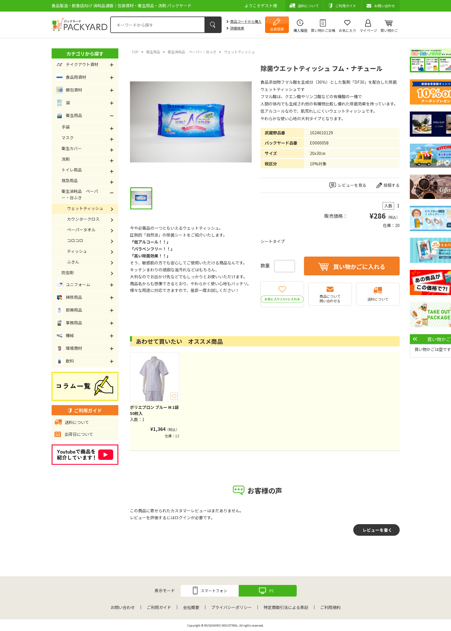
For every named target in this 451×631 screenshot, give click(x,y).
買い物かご (389, 30)
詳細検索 (237, 27)
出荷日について (79, 434)
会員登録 (277, 28)
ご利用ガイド (159, 607)
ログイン (183, 517)
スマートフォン (214, 590)
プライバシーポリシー (231, 607)
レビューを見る (352, 185)
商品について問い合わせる (330, 298)
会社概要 (191, 607)
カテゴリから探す (85, 53)
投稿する (391, 185)
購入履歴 (300, 30)
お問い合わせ (123, 607)
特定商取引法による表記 (286, 607)
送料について (377, 299)
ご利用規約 (330, 607)
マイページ (368, 30)
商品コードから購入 (246, 21)
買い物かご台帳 (323, 30)
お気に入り (347, 30)
